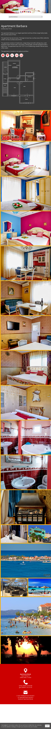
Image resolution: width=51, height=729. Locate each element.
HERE (5, 725)
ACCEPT (47, 725)
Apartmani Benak (28, 699)
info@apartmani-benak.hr (27, 695)
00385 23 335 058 (27, 686)
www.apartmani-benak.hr (26, 697)
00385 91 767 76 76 (27, 687)
